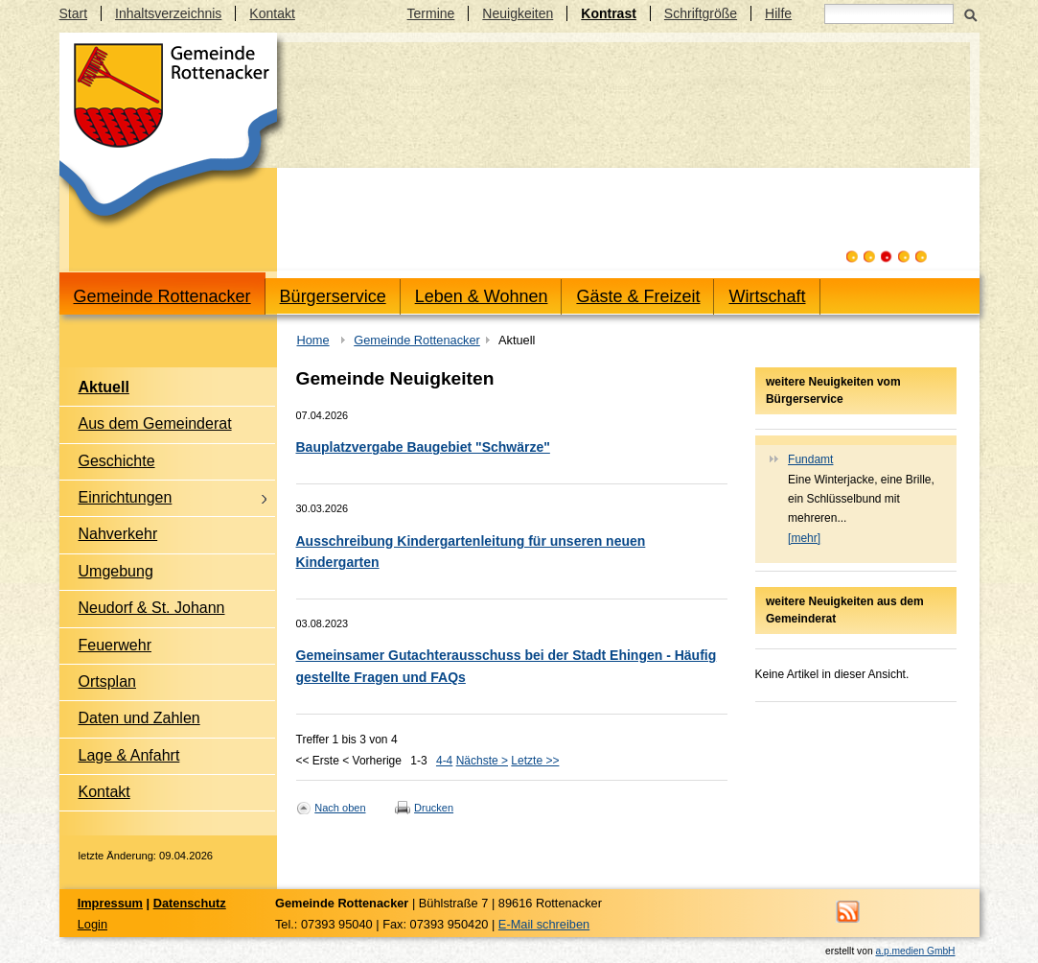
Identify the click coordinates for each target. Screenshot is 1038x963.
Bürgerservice (333, 296)
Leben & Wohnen (481, 296)
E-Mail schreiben (543, 924)
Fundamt (810, 459)
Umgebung (116, 571)
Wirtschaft (766, 296)
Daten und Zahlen (139, 718)
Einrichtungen (126, 497)
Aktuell (104, 387)
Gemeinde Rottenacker (162, 296)
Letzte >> (535, 760)
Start (73, 13)
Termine (431, 13)
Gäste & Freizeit (638, 296)
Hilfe (778, 13)
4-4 (444, 760)
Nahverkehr (118, 534)
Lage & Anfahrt (129, 755)
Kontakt (271, 13)
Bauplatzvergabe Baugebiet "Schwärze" (423, 447)
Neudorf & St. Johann (152, 607)
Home (313, 340)
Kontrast (608, 13)
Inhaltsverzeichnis (168, 13)
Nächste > (482, 760)
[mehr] (804, 538)
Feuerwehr (115, 645)
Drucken (433, 807)
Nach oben (339, 807)
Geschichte (117, 461)
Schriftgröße (700, 13)
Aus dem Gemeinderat (155, 423)
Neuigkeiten (517, 13)
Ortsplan (107, 681)
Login (92, 924)
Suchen (971, 13)
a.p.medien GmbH (915, 951)
